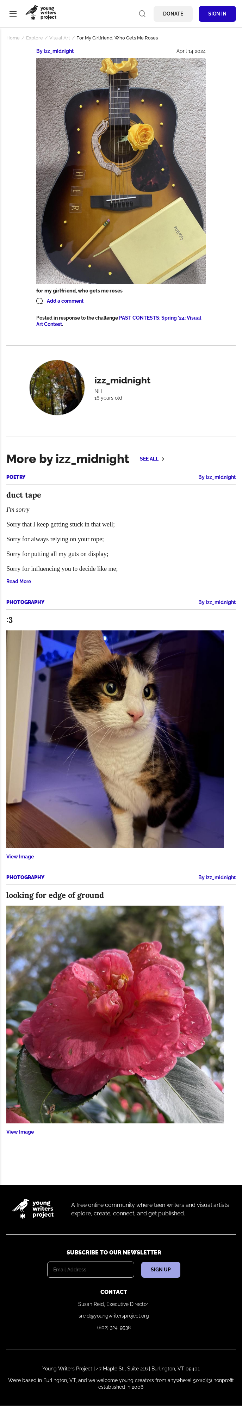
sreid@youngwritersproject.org (114, 1316)
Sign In (217, 14)
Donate (173, 14)
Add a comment (65, 301)
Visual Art (59, 38)
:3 (9, 620)
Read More (18, 581)
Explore (34, 38)
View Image (20, 856)
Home (13, 38)
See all (149, 459)
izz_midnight (59, 51)
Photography (25, 602)
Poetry (15, 477)
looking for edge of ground (55, 895)
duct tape (23, 495)
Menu (13, 14)
